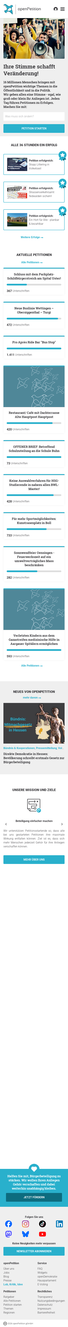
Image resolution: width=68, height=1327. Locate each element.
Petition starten (34, 128)
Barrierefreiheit (46, 1312)
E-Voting (43, 1284)
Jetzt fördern (34, 1197)
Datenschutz (45, 1304)
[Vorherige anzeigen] (6, 1108)
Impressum (44, 1308)
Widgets (42, 1272)
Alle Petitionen (30, 262)
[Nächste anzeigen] (62, 1108)
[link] (62, 9)
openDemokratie (47, 1276)
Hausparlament (47, 1280)
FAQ (40, 1268)
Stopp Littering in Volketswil (41, 164)
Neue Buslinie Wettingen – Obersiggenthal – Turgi (34, 391)
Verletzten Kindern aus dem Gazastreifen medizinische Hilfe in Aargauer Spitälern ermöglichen (34, 924)
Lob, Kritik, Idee (13, 1284)
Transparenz (45, 1296)
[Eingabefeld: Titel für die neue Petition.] (34, 116)
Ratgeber (8, 1296)
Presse (7, 1280)
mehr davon (30, 982)
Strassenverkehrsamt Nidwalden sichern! (41, 192)
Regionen (9, 1312)
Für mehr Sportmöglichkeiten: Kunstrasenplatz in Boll (34, 764)
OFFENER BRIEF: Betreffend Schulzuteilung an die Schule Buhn (34, 611)
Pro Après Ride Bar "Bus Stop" (34, 464)
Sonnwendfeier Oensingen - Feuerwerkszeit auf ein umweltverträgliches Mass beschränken (34, 843)
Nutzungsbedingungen (51, 1300)
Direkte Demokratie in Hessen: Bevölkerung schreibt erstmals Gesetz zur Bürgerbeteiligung (33, 1042)
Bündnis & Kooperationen (19, 1032)
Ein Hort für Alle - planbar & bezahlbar (44, 219)
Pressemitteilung (46, 1032)
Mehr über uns (34, 1144)
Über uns (8, 1268)
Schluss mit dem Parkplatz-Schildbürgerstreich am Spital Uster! (34, 317)
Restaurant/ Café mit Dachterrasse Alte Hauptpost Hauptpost (34, 537)
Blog (6, 1276)
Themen (8, 1308)
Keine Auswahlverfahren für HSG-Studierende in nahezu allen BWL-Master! (34, 688)
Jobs (6, 1272)
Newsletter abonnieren (34, 1251)
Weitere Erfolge (31, 237)
